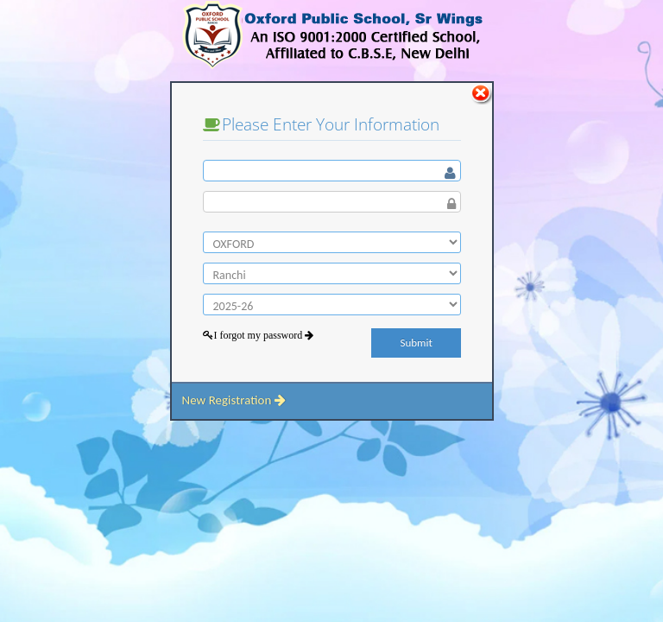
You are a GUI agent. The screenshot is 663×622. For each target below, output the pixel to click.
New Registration (233, 400)
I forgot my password (263, 335)
